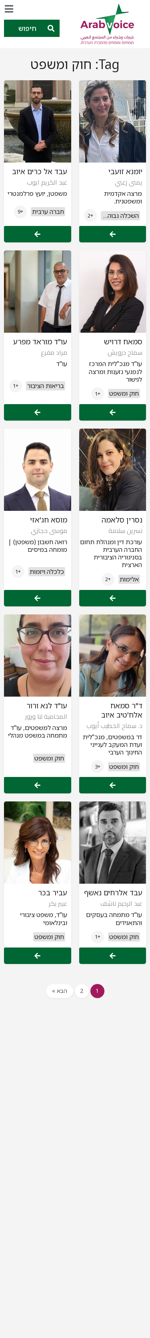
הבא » (59, 990)
